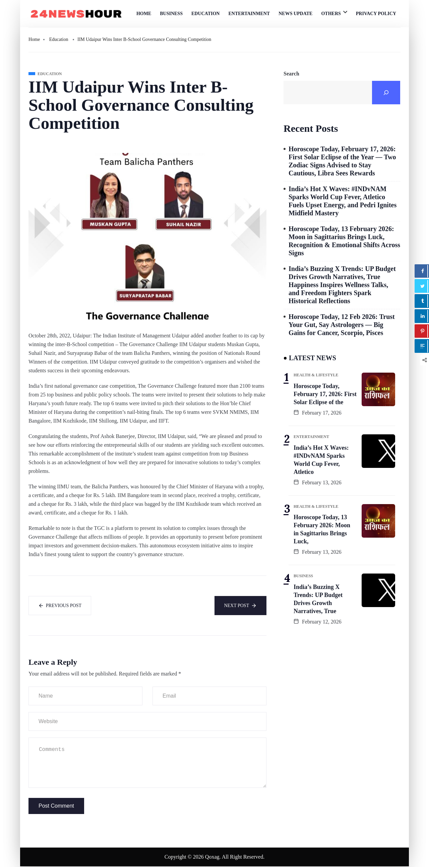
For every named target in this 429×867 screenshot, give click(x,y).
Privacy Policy (376, 13)
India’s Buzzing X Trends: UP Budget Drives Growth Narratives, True (318, 599)
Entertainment (249, 13)
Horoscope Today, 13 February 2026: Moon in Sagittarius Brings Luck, (322, 529)
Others (331, 13)
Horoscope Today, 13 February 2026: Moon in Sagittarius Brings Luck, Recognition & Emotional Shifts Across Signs (344, 241)
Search (291, 73)
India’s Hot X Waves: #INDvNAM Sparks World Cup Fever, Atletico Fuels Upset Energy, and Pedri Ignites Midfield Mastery (342, 201)
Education (205, 13)
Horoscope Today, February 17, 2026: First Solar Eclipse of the (325, 394)
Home (143, 13)
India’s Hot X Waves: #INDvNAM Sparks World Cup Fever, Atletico (321, 459)
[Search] (386, 92)
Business (171, 13)
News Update (295, 13)
